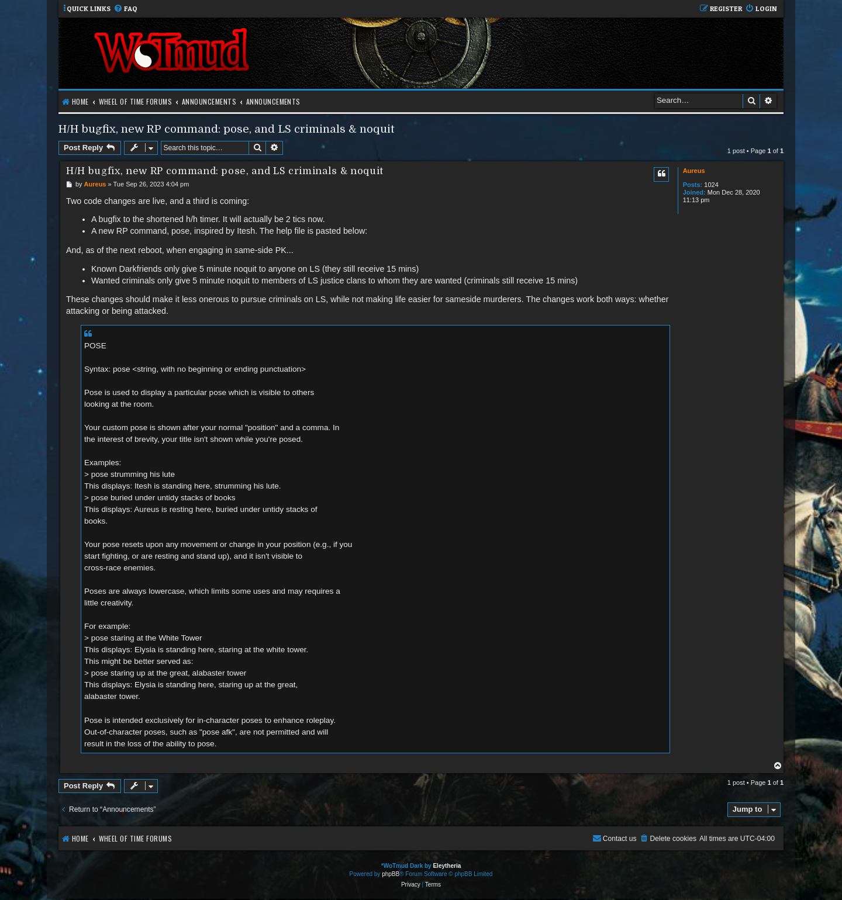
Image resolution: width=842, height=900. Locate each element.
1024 (711, 184)
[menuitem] (125, 9)
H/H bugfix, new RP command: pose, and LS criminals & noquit (226, 129)
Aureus (694, 170)
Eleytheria (447, 866)
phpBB (390, 874)
